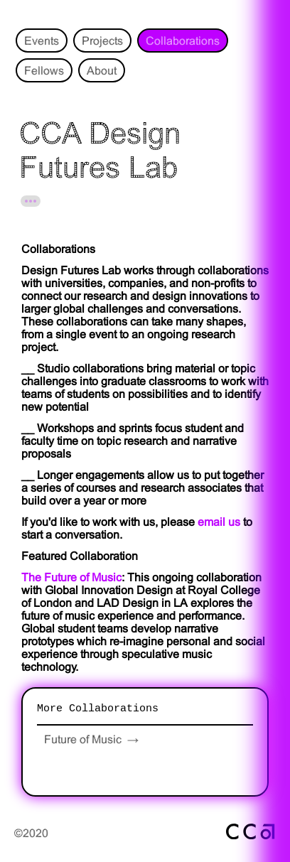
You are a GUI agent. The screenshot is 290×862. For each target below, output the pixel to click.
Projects (102, 40)
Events (41, 40)
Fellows (44, 70)
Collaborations (183, 40)
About (102, 70)
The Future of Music (71, 577)
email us (219, 521)
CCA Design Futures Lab (100, 150)
